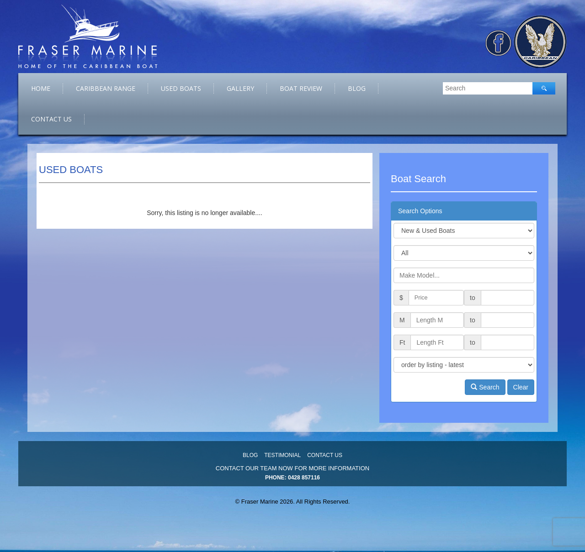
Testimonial (282, 455)
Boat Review (301, 88)
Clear (520, 387)
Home (40, 88)
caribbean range (105, 88)
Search (485, 387)
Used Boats (181, 88)
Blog (357, 88)
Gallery (240, 88)
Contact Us (51, 119)
